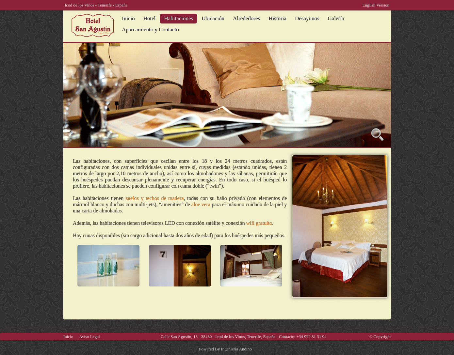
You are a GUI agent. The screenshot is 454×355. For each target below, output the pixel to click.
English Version (376, 5)
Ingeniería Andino (236, 349)
